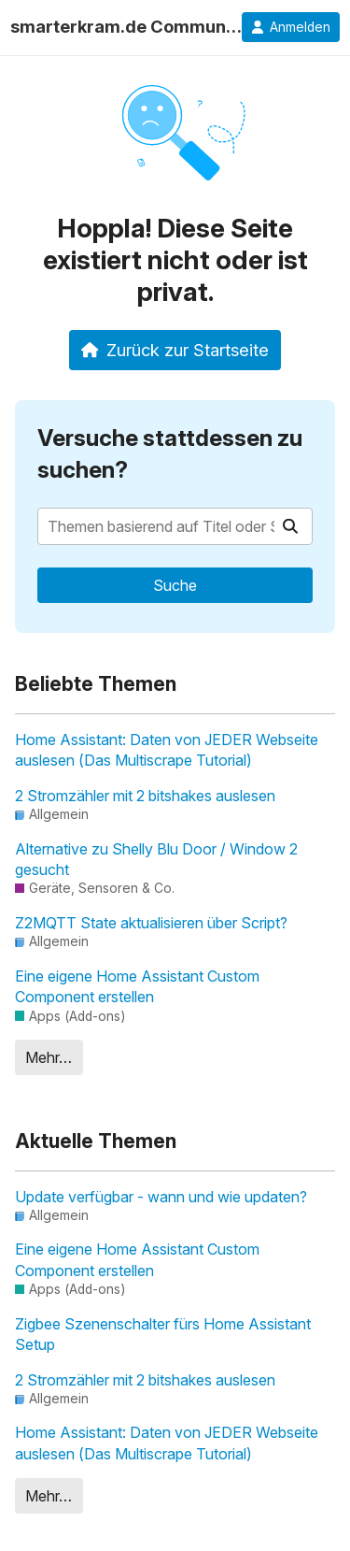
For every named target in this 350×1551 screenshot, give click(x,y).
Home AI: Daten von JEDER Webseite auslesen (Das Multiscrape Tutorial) (166, 749)
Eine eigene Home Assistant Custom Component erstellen (137, 986)
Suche (175, 585)
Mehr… (48, 1057)
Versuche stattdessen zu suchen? (169, 453)
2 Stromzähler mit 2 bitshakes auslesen (145, 795)
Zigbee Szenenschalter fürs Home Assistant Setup (163, 1334)
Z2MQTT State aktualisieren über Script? (151, 922)
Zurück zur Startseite (175, 349)
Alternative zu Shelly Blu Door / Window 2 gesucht (156, 859)
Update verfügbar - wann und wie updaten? (161, 1196)
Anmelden (290, 27)
